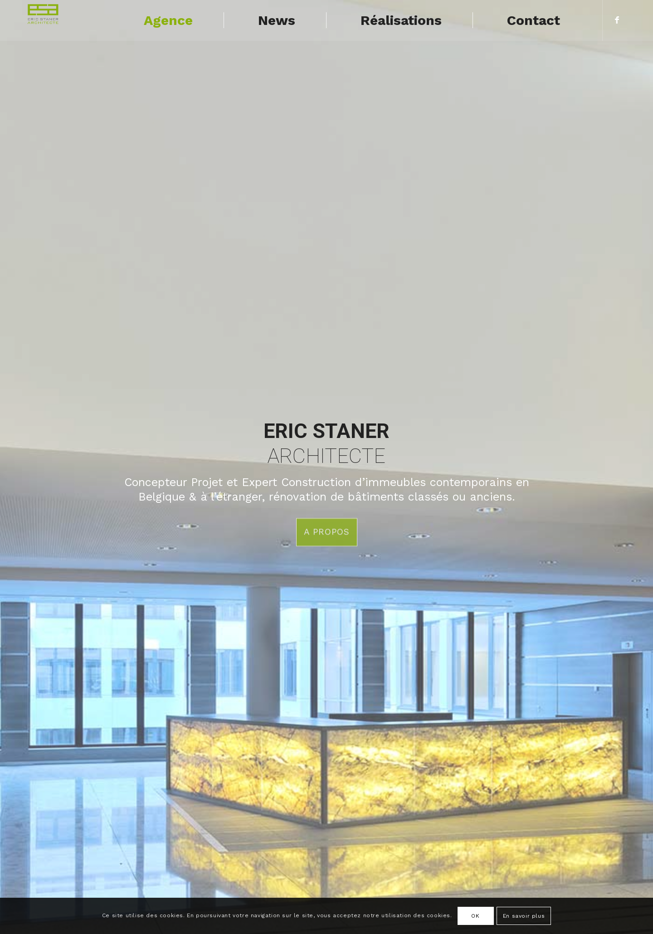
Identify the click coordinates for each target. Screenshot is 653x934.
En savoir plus (524, 916)
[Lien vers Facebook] (617, 20)
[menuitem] (167, 20)
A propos (327, 530)
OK (475, 916)
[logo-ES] (44, 20)
